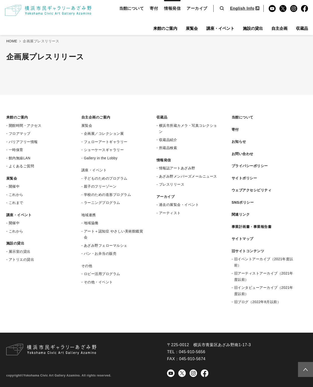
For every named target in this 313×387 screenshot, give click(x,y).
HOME (11, 41)
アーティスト (170, 213)
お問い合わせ (242, 154)
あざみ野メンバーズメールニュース (188, 176)
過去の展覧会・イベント (179, 205)
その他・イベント (98, 282)
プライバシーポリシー (250, 166)
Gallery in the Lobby (100, 158)
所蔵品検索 (168, 148)
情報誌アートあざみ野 (177, 168)
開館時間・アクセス (25, 125)
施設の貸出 (253, 28)
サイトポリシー (244, 178)
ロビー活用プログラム (102, 274)
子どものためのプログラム (105, 178)
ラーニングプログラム (102, 203)
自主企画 (279, 28)
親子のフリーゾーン (100, 186)
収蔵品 (302, 28)
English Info (242, 8)
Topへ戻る (303, 368)
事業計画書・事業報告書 (251, 227)
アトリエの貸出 (21, 259)
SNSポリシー (243, 202)
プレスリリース (171, 184)
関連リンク (241, 214)
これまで (16, 203)
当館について (131, 8)
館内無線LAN (20, 158)
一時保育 (16, 150)
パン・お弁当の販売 (100, 253)
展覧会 (192, 28)
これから (16, 195)
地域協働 (91, 223)
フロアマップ (20, 134)
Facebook (303, 9)
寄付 (154, 8)
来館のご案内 (165, 28)
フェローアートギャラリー (105, 142)
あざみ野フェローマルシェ (105, 245)
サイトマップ (242, 239)
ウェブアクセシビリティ (251, 190)
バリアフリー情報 (23, 142)
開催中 (14, 186)
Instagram (293, 9)
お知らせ (239, 142)
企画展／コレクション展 (104, 134)
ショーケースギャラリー (104, 150)
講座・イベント (220, 28)
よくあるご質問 (21, 166)
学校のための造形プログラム (107, 195)
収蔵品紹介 (168, 140)
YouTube (271, 9)
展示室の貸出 (20, 251)
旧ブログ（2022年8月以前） (257, 302)
